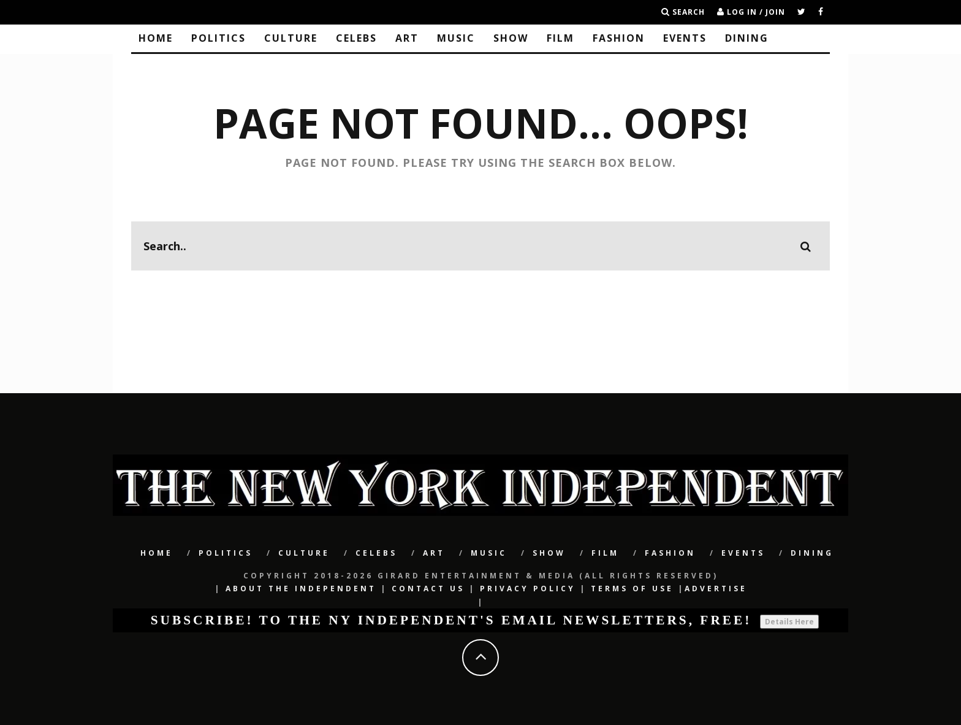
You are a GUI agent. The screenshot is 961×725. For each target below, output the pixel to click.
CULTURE (290, 38)
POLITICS (218, 38)
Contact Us (428, 588)
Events (685, 38)
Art (407, 38)
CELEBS (356, 38)
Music (456, 38)
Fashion (619, 38)
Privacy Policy (527, 588)
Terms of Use (632, 588)
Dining (747, 38)
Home (156, 38)
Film (560, 38)
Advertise (716, 588)
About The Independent (301, 588)
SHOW (510, 38)
